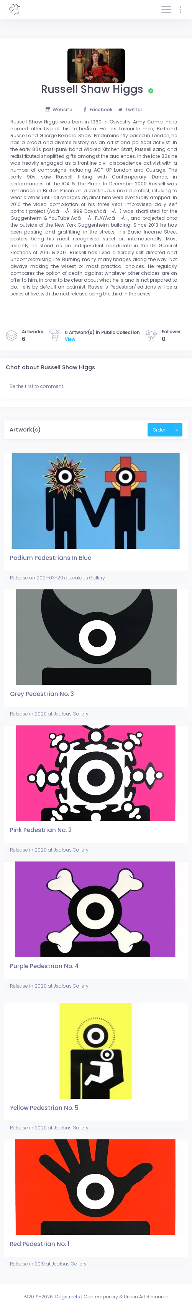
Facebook (97, 109)
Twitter (130, 109)
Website (59, 109)
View (70, 339)
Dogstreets (67, 1296)
